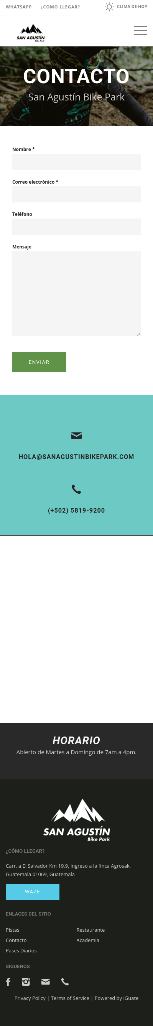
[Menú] (136, 30)
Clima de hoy (132, 6)
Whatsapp (19, 7)
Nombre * (23, 149)
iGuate (130, 998)
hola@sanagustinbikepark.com (77, 456)
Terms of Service (70, 998)
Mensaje (21, 246)
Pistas (12, 929)
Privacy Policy (30, 998)
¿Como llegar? (60, 7)
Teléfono (22, 214)
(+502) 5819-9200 (76, 510)
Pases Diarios (21, 950)
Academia (88, 940)
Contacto (16, 940)
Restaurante (91, 929)
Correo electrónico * (35, 182)
